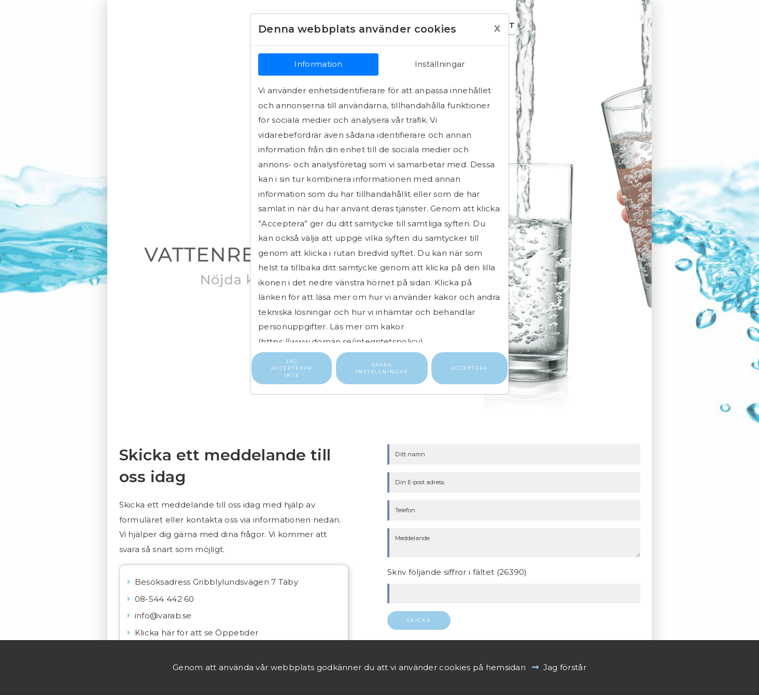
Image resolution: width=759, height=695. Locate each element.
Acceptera (469, 368)
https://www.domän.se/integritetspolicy (340, 341)
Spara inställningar (382, 368)
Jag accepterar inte (291, 368)
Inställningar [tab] (440, 64)
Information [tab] (318, 64)
